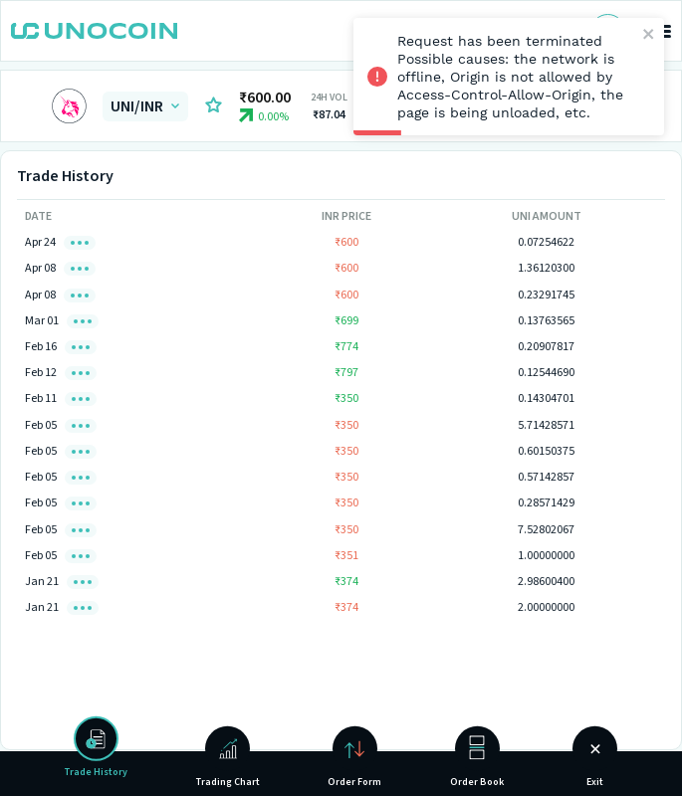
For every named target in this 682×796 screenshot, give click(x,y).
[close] (649, 35)
